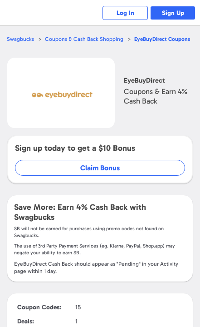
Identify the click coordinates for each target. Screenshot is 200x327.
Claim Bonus (100, 168)
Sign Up (173, 13)
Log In (125, 13)
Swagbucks (20, 39)
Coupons (162, 39)
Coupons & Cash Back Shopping (84, 39)
